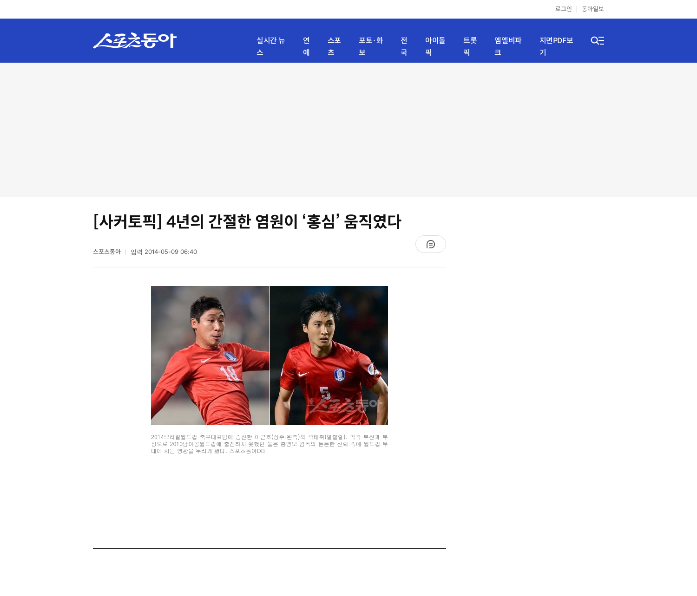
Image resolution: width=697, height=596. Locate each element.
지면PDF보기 (556, 47)
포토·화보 (371, 47)
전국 (404, 47)
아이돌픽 (435, 47)
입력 (164, 251)
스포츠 (334, 47)
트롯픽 (470, 47)
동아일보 (593, 9)
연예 (306, 47)
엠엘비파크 (507, 47)
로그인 (563, 9)
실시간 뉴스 (270, 47)
